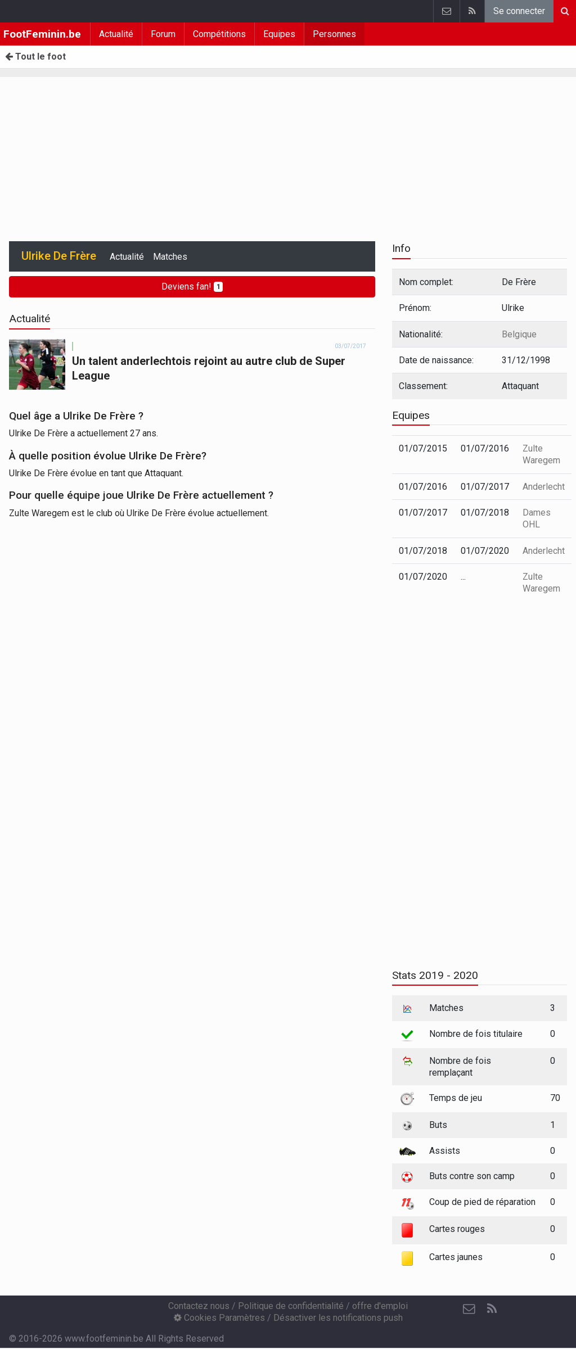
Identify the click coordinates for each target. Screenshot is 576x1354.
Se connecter (519, 11)
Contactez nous (199, 1306)
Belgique (519, 334)
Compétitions (219, 34)
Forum (163, 34)
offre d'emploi (380, 1306)
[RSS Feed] (491, 1309)
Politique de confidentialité (291, 1306)
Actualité (116, 34)
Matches (170, 256)
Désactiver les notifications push (338, 1317)
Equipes (279, 34)
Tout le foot (35, 56)
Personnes (334, 34)
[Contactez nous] (469, 1309)
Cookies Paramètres (219, 1317)
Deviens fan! (192, 286)
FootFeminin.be (42, 34)
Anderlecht (544, 486)
